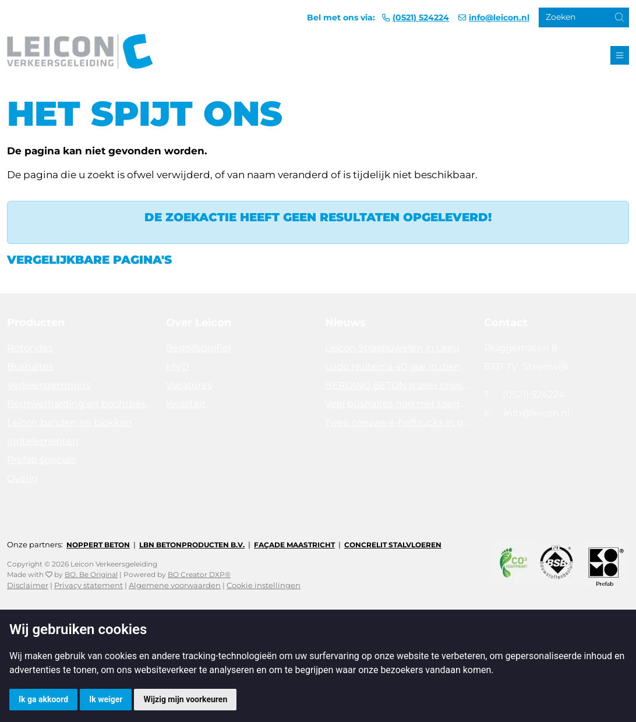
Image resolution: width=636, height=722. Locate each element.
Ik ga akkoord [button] (43, 699)
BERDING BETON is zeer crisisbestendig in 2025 (397, 385)
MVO (177, 366)
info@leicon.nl (499, 17)
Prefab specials (41, 459)
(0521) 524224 (421, 17)
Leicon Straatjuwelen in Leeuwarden (397, 347)
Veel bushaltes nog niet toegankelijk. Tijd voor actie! (397, 403)
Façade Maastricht (294, 544)
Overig (22, 478)
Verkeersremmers (49, 385)
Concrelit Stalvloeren (392, 544)
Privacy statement (88, 585)
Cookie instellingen (264, 585)
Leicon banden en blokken (69, 422)
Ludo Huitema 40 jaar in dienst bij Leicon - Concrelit (397, 366)
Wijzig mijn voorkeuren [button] (185, 699)
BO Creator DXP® (199, 574)
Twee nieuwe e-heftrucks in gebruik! (397, 422)
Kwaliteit (186, 403)
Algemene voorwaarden (175, 585)
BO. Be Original (91, 574)
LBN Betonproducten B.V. (192, 544)
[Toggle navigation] (619, 55)
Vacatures (189, 385)
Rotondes (30, 347)
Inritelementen (43, 441)
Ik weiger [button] (105, 699)
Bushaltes (30, 366)
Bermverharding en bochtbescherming (79, 403)
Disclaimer (27, 585)
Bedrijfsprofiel (198, 347)
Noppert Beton (98, 544)
